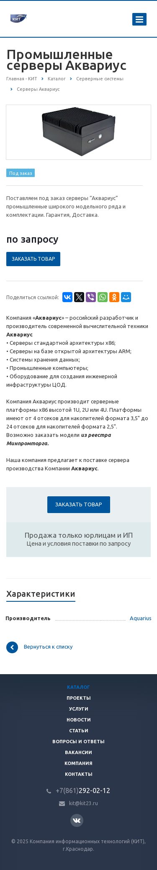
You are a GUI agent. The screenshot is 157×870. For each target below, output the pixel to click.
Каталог (78, 687)
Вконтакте (76, 820)
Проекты (79, 698)
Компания (78, 763)
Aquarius (141, 618)
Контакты (79, 774)
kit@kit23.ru (83, 803)
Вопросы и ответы (78, 741)
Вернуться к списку (39, 647)
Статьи (78, 730)
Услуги (78, 708)
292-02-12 (83, 790)
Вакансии (78, 752)
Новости (79, 719)
